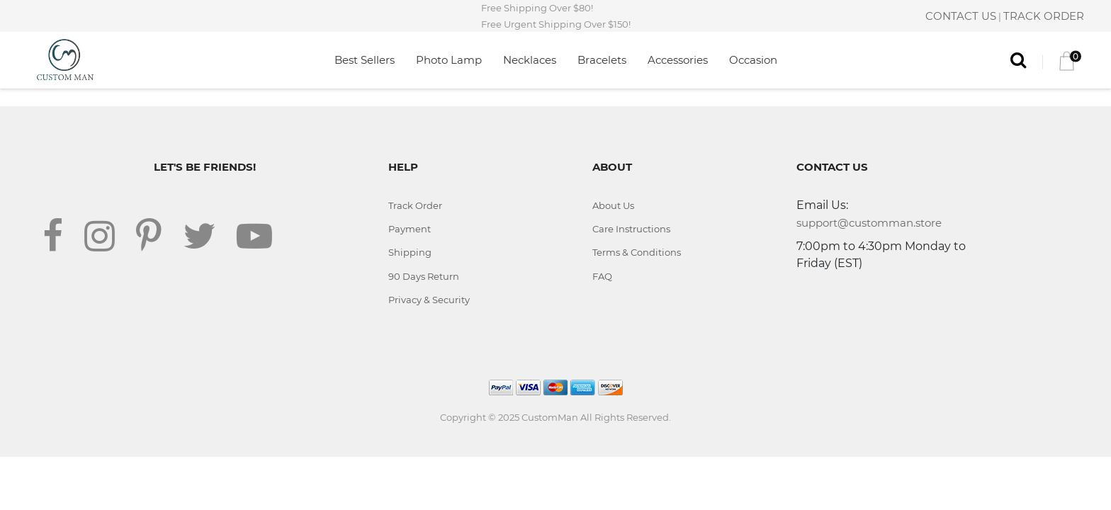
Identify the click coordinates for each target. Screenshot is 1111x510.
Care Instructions (631, 228)
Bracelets (601, 60)
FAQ (602, 276)
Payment (409, 228)
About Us (613, 205)
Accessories (678, 60)
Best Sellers (364, 60)
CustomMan (549, 417)
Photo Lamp (449, 60)
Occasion (753, 60)
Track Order (415, 205)
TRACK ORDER (1043, 16)
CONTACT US (960, 16)
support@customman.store (869, 223)
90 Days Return (423, 276)
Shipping (410, 252)
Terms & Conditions (636, 252)
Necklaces (529, 60)
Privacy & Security (429, 299)
